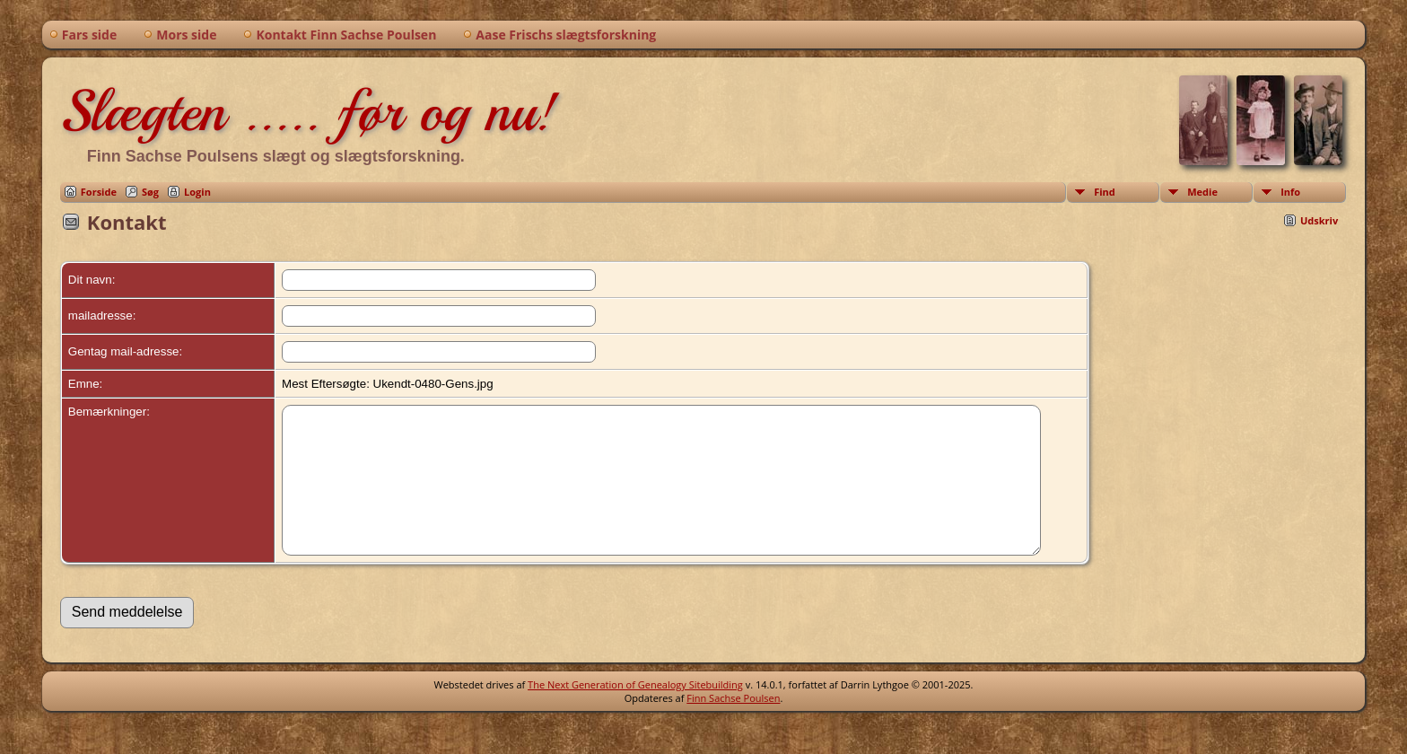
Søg (150, 191)
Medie (1202, 191)
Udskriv (1319, 220)
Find (1104, 191)
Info (1290, 191)
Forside (99, 191)
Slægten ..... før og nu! (308, 111)
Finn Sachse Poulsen (733, 725)
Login (197, 191)
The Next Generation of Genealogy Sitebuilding (635, 711)
